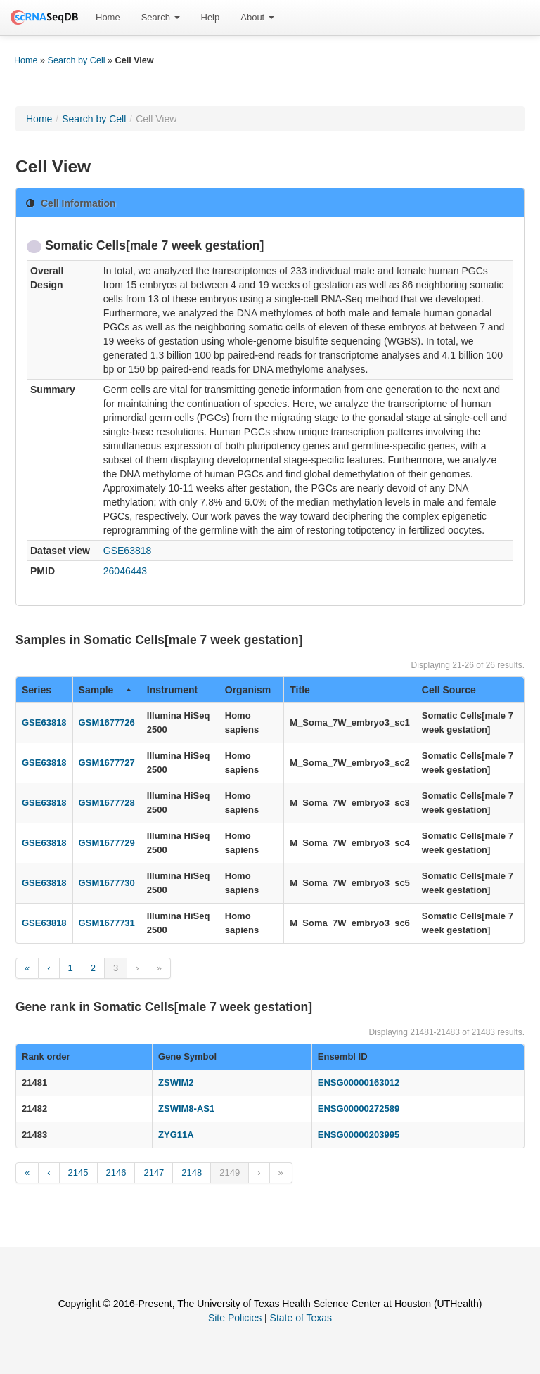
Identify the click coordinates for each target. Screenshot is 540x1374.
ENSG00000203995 (358, 1134)
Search (160, 17)
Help (210, 17)
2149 (229, 1172)
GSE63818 (127, 550)
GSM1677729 (107, 842)
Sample (105, 689)
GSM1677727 (107, 762)
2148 (191, 1172)
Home (108, 17)
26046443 (125, 571)
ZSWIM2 (176, 1082)
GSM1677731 (107, 923)
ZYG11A (176, 1134)
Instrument (172, 689)
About (257, 17)
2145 (78, 1172)
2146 (116, 1172)
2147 (153, 1172)
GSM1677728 (107, 802)
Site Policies (235, 1317)
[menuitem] (108, 18)
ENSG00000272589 (358, 1108)
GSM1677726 (107, 722)
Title (300, 689)
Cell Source (449, 689)
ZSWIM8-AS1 (186, 1108)
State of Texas (301, 1317)
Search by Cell (76, 60)
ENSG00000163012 (358, 1082)
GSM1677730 (107, 883)
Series (36, 689)
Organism (248, 689)
